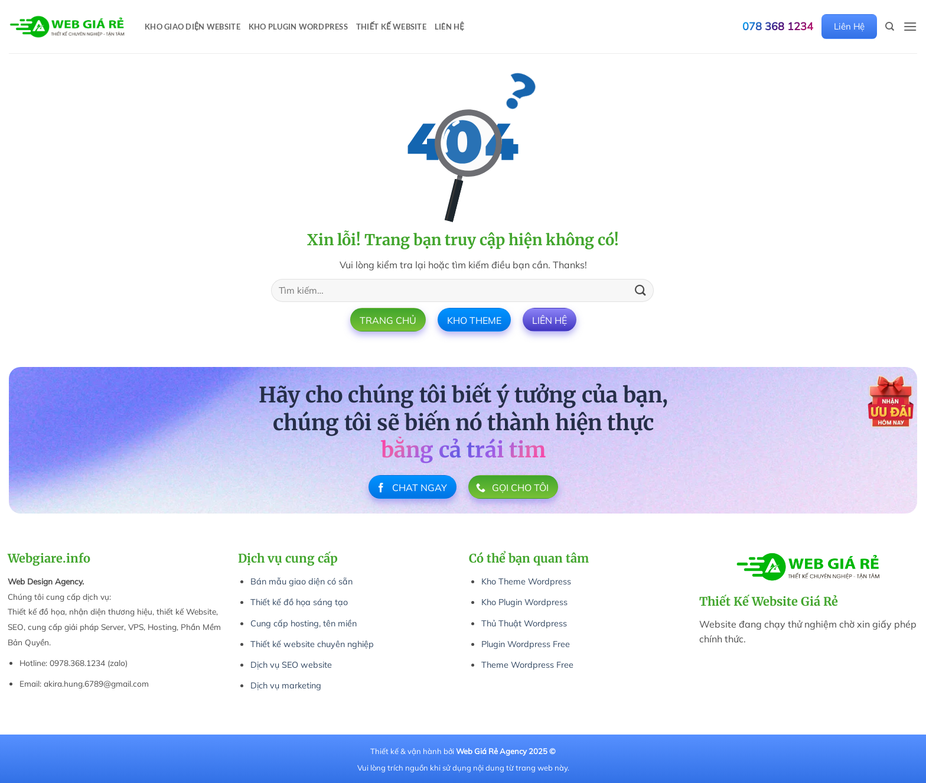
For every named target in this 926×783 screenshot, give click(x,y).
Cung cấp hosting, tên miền (303, 623)
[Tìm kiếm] (889, 26)
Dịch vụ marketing (285, 685)
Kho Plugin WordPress (298, 26)
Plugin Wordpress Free (525, 644)
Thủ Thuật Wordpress (524, 623)
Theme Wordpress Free (527, 664)
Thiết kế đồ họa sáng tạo (299, 602)
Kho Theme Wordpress (526, 581)
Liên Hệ (449, 26)
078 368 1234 (777, 26)
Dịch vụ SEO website (291, 664)
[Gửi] (641, 290)
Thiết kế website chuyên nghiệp (312, 644)
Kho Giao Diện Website (192, 26)
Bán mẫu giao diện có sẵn (301, 581)
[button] (910, 26)
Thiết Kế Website (391, 26)
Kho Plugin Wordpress (524, 602)
